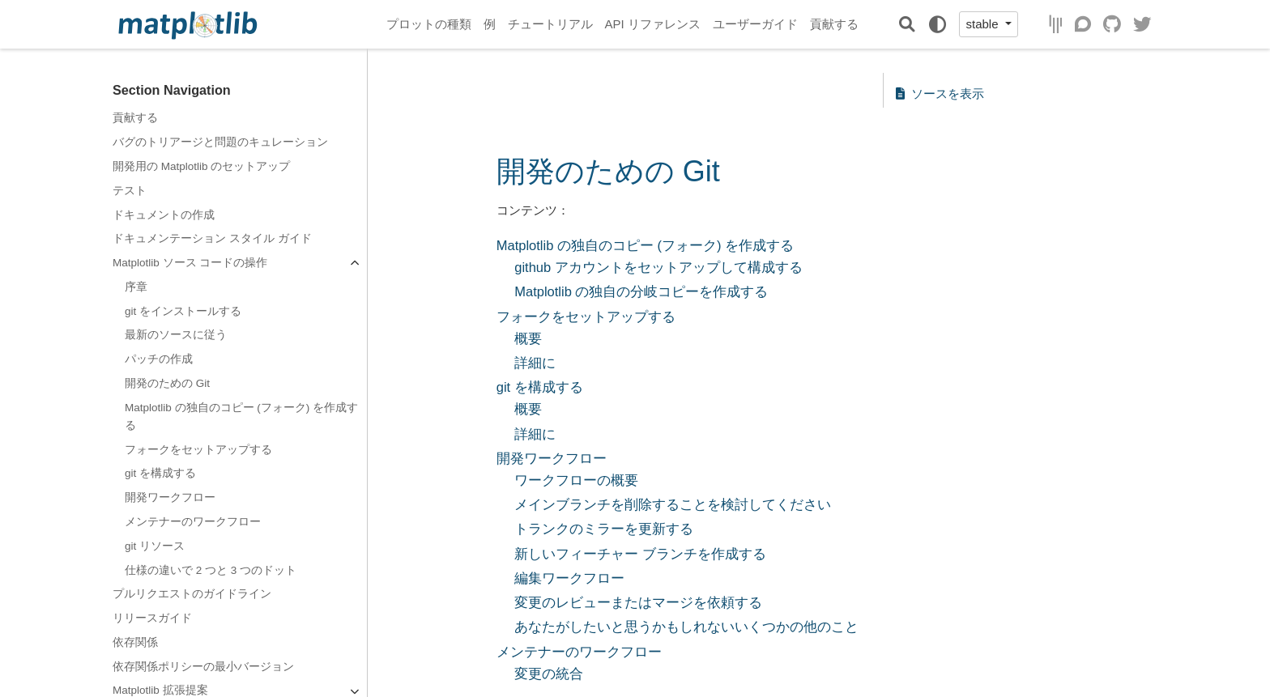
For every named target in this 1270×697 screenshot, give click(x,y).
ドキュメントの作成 (164, 215)
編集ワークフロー (569, 578)
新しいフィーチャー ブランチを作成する (640, 553)
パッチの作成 (159, 359)
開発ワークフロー (170, 497)
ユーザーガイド (755, 24)
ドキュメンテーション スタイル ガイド (212, 238)
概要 (528, 338)
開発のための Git (167, 383)
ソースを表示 (940, 93)
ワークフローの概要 (576, 480)
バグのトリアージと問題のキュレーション (220, 142)
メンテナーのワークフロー (193, 522)
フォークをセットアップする (198, 450)
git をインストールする (183, 311)
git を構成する (160, 473)
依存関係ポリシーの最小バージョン (203, 667)
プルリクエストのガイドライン (192, 594)
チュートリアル (550, 24)
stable (983, 24)
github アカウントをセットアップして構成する (658, 267)
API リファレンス (653, 24)
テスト (130, 191)
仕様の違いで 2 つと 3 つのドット (210, 570)
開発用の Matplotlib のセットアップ (201, 166)
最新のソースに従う (176, 335)
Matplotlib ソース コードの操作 (190, 263)
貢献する (834, 24)
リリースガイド (152, 618)
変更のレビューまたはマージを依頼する (638, 602)
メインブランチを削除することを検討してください (672, 504)
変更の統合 (548, 673)
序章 (136, 287)
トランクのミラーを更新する (603, 528)
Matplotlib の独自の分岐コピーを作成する (641, 291)
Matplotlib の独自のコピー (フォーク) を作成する (241, 416)
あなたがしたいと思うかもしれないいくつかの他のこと (686, 626)
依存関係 (135, 642)
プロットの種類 (428, 24)
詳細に (535, 362)
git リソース (155, 546)
